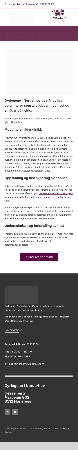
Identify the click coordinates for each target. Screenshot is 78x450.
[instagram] (15, 412)
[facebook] (7, 412)
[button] (57, 21)
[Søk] (63, 21)
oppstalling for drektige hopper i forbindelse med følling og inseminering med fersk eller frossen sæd (39, 197)
